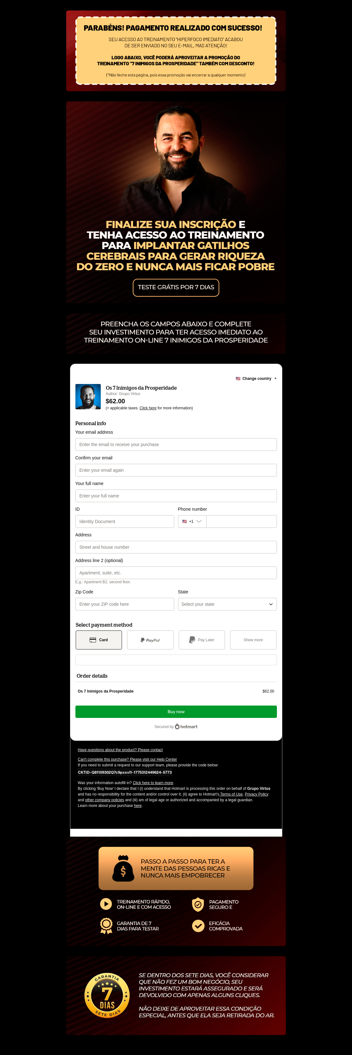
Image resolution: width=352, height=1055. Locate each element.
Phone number (192, 509)
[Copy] (125, 772)
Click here (148, 408)
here (138, 805)
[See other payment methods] (253, 640)
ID (77, 509)
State (183, 591)
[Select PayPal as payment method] (150, 640)
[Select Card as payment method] (99, 640)
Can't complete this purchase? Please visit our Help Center (127, 759)
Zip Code (84, 591)
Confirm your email (93, 457)
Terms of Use (231, 794)
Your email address (94, 432)
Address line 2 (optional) (99, 560)
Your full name (89, 483)
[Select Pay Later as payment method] (202, 640)
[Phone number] (241, 521)
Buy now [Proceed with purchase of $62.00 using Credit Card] (176, 711)
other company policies (104, 800)
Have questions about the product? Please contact (120, 750)
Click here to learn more (153, 783)
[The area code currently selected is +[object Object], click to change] (192, 521)
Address (83, 534)
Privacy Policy (257, 794)
